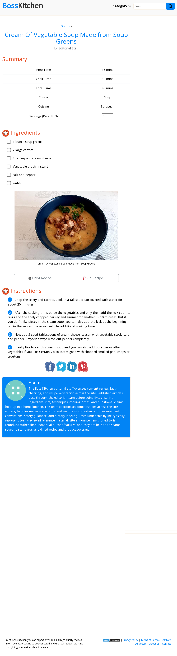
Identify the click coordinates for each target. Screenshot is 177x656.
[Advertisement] (66, 485)
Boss (22, 5)
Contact (166, 643)
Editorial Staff (55, 382)
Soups (65, 26)
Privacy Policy (130, 640)
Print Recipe (40, 278)
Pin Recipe (93, 278)
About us (154, 643)
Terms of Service (150, 640)
